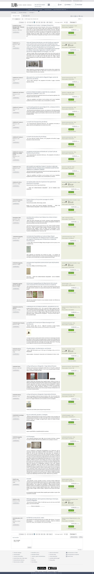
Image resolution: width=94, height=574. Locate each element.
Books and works (38, 9)
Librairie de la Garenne (66, 366)
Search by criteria (38, 6)
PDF (72, 16)
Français (40, 571)
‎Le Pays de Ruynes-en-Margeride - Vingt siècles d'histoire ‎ (42, 366)
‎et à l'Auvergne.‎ (31, 436)
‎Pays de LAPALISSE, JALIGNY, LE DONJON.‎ (37, 415)
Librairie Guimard (65, 479)
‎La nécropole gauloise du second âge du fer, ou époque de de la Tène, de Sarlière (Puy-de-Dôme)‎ (43, 107)
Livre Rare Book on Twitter (72, 552)
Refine (80, 19)
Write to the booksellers (66, 0)
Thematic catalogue (22, 12)
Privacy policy (51, 560)
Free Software (34, 562)
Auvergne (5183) (16, 15)
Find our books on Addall (17, 562)
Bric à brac (34, 560)
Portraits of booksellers (18, 556)
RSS (76, 16)
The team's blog (52, 554)
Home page (30, 9)
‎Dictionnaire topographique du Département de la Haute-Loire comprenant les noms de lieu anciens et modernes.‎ (42, 283)
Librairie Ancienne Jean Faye (67, 77)
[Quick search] (41, 5)
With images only (28, 19)
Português (45, 571)
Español (56, 571)
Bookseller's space (77, 0)
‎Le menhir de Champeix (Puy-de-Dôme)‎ (37, 122)
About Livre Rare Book (54, 552)
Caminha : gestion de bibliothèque (38, 556)
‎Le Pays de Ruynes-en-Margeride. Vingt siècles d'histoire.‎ (41, 394)
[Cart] (60, 5)
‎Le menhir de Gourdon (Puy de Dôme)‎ (36, 136)
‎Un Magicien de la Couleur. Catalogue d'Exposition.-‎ (40, 25)
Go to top (80, 549)
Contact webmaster (52, 556)
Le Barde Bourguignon (66, 415)
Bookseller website (34, 554)
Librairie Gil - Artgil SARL (66, 92)
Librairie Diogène (65, 283)
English (36, 571)
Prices (33, 558)
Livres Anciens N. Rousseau (67, 43)
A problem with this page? (54, 558)
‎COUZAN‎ (29, 479)
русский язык (51, 571)
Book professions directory (60, 9)
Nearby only (35, 19)
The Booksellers (48, 9)
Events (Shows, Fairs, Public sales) (19, 558)
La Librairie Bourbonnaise (67, 236)
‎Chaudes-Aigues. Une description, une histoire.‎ (39, 348)
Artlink (63, 217)
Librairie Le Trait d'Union (67, 348)
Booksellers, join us (34, 552)
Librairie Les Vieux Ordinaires (68, 25)
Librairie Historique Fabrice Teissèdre (69, 182)
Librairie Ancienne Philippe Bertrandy (69, 307)
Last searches (16, 537)
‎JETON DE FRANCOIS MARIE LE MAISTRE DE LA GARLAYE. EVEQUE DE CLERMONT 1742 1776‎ (41, 92)
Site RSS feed (69, 556)
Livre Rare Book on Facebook (72, 554)
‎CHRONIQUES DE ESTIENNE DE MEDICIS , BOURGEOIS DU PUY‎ (43, 306)
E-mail (81, 16)
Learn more (59, 572)
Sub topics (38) (26, 15)
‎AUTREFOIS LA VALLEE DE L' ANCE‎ (35, 517)
